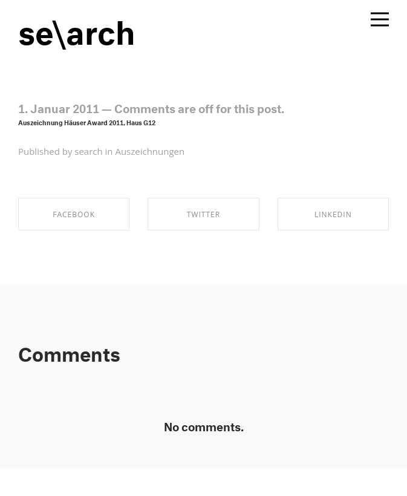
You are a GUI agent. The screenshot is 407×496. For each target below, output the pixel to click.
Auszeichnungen (149, 151)
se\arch (76, 27)
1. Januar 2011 (58, 107)
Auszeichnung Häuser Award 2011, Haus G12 (86, 122)
